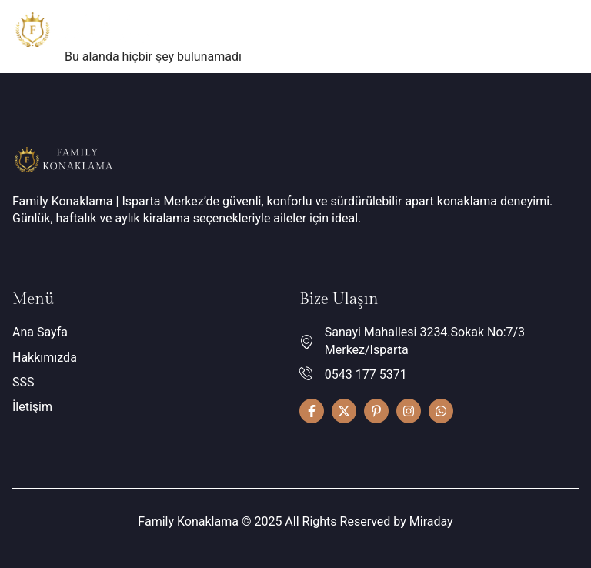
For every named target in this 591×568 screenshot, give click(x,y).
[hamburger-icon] (561, 32)
